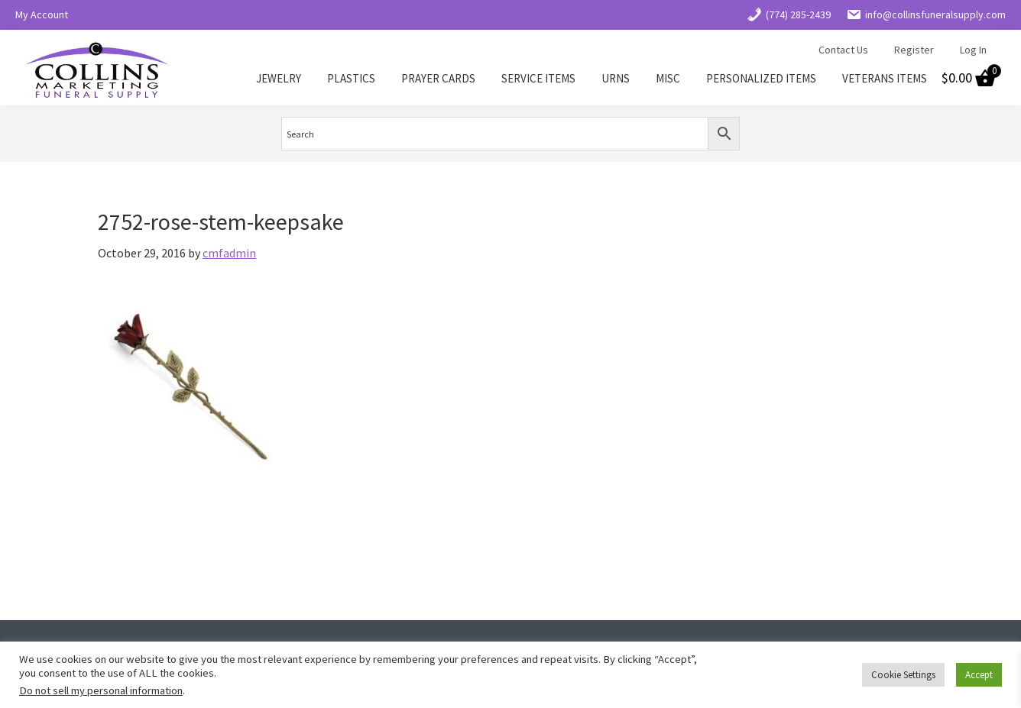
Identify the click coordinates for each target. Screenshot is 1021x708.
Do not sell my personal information (101, 690)
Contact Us (843, 50)
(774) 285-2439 (789, 14)
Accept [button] (979, 674)
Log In (973, 50)
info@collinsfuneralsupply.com (926, 14)
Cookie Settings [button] (903, 674)
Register (914, 50)
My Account (41, 14)
